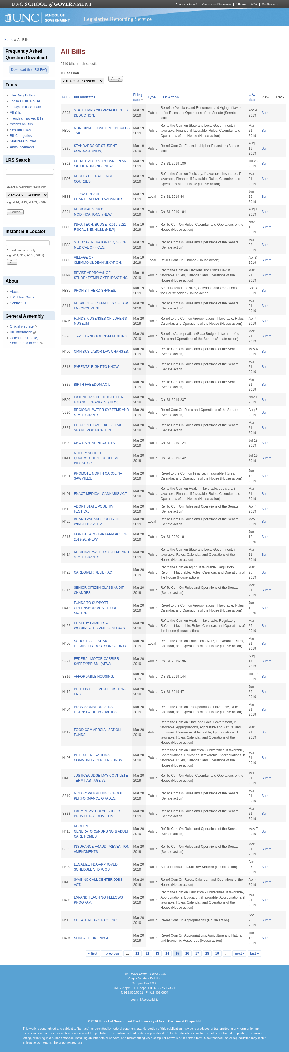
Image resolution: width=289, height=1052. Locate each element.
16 (187, 954)
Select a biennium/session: (26, 187)
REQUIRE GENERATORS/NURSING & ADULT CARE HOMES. (101, 831)
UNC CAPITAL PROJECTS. (95, 443)
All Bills (15, 113)
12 (147, 954)
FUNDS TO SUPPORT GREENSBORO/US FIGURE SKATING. (95, 608)
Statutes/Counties (23, 141)
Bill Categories (21, 136)
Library (241, 4)
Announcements (22, 147)
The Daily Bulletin (23, 95)
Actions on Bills (21, 124)
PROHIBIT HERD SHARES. (95, 291)
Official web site (23, 326)
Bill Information (23, 332)
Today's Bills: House (25, 101)
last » (254, 954)
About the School (186, 4)
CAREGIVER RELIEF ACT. (94, 572)
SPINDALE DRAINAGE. (92, 938)
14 (167, 954)
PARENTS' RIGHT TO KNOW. (96, 367)
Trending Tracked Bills (26, 118)
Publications (270, 4)
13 (157, 954)
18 (207, 954)
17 (197, 954)
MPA (254, 4)
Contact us (18, 303)
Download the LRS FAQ (29, 70)
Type (152, 97)
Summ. (267, 113)
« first (92, 954)
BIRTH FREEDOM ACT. (92, 384)
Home (8, 40)
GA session (70, 73)
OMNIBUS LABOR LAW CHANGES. (101, 351)
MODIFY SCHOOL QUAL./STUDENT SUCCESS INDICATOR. (96, 458)
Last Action (169, 97)
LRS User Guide (22, 297)
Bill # (66, 97)
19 (217, 954)
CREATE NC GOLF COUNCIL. (97, 920)
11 (137, 954)
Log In (134, 999)
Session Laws (20, 130)
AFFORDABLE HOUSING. (94, 676)
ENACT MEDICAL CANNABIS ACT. (100, 494)
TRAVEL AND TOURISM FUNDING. (101, 336)
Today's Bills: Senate (25, 107)
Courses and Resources (216, 4)
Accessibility (149, 999)
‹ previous (112, 954)
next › (239, 954)
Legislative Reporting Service (118, 19)
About (14, 292)
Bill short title (84, 97)
